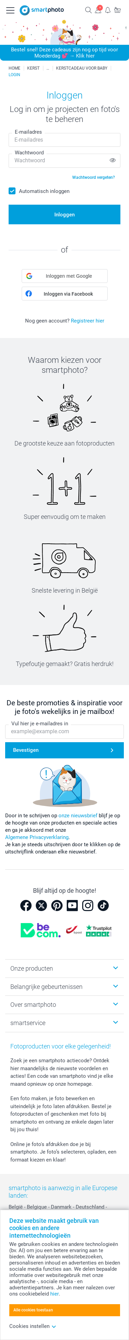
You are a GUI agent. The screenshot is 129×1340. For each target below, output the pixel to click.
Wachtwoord (29, 153)
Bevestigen (26, 750)
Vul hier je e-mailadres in (39, 723)
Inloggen (64, 215)
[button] (65, 276)
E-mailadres (28, 132)
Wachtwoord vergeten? (93, 177)
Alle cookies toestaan (33, 1310)
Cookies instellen (32, 1326)
